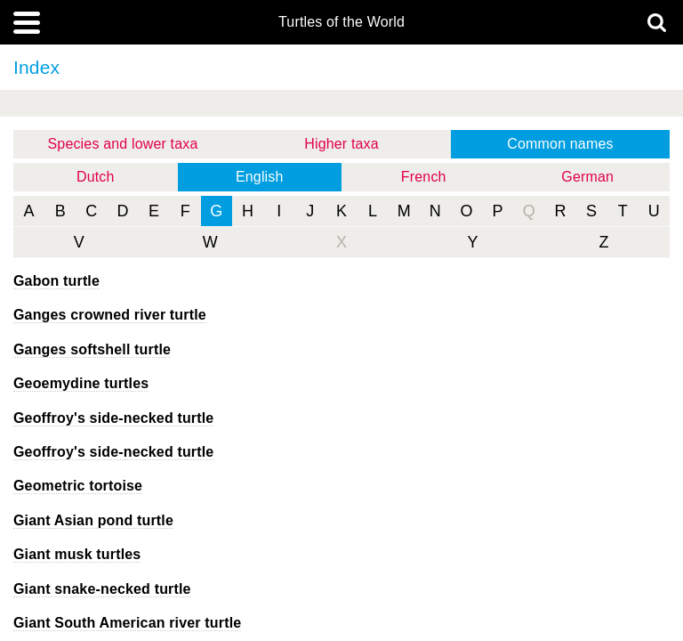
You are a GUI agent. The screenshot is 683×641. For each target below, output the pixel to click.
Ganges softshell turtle (92, 349)
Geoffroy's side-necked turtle (113, 418)
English (260, 176)
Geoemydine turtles (81, 383)
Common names (560, 143)
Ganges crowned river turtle (109, 314)
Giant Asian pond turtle (93, 520)
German (587, 176)
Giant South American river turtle (127, 622)
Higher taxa (341, 143)
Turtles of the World (341, 22)
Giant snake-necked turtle (102, 588)
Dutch (95, 176)
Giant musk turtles (77, 554)
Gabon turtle (56, 280)
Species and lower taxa (123, 143)
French (423, 176)
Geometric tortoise (77, 485)
